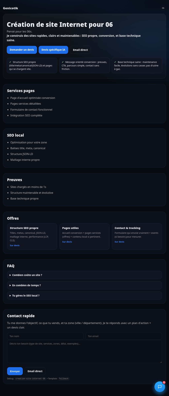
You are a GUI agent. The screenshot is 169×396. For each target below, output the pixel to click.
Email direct (80, 49)
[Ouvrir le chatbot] (159, 386)
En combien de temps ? (26, 285)
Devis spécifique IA (53, 49)
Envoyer (15, 371)
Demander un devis (22, 49)
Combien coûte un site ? (27, 275)
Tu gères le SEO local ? (25, 295)
